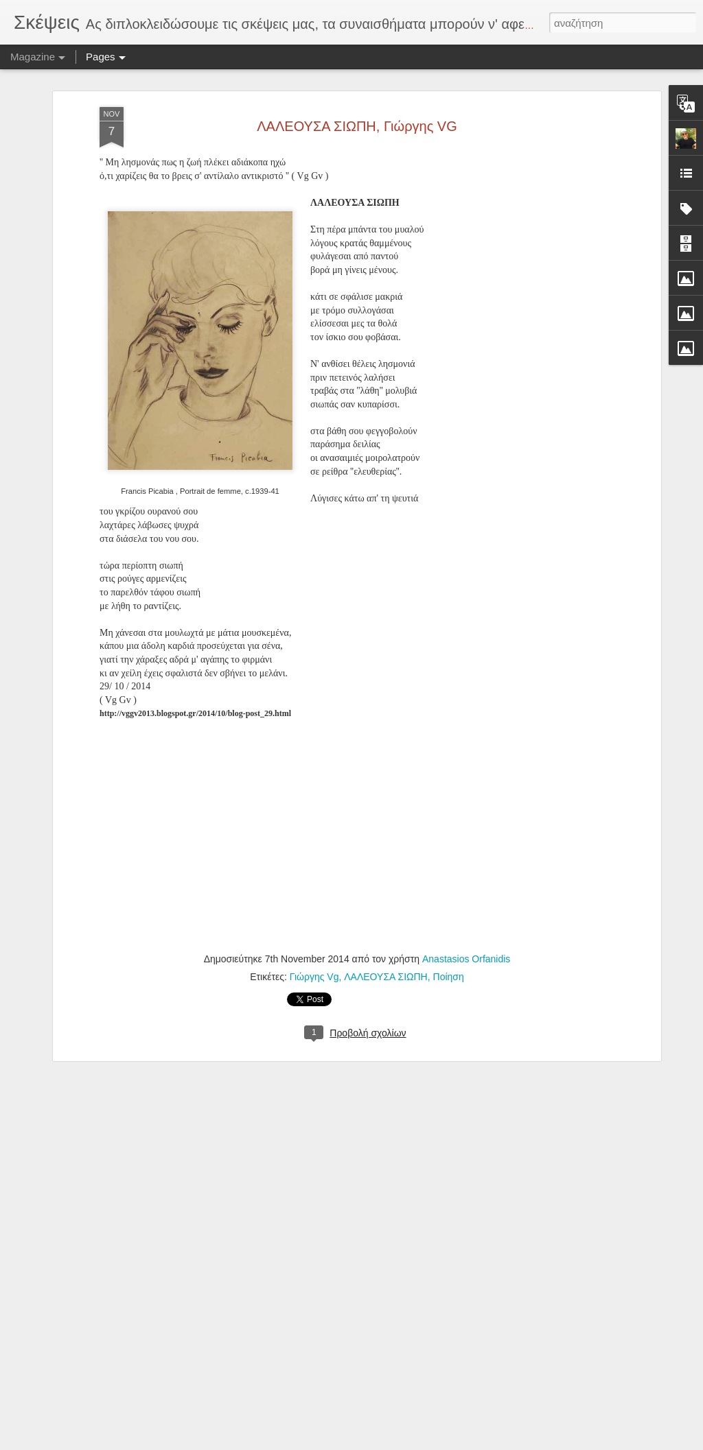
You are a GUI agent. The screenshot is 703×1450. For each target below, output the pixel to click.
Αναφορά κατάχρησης (433, 1442)
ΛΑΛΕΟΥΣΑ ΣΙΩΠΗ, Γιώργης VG (357, 107)
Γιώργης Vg (314, 958)
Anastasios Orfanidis (466, 940)
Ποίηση (448, 958)
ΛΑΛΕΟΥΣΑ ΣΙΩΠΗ (386, 958)
